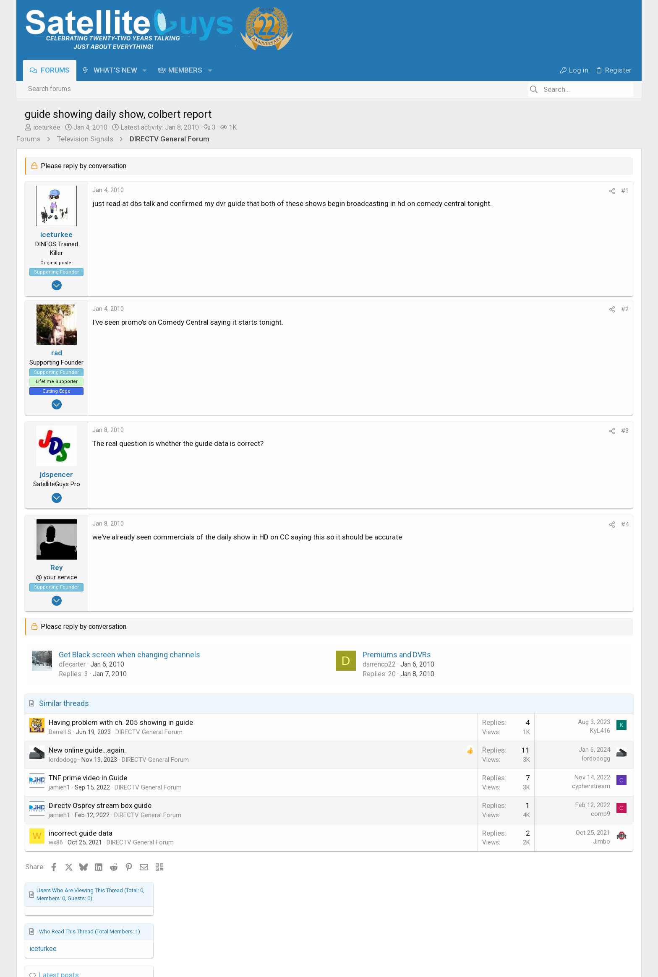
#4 (488, 524)
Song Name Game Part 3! (563, 404)
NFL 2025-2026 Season (560, 267)
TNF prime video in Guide (88, 778)
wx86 (56, 842)
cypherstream (455, 786)
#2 (488, 309)
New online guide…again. (87, 750)
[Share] (476, 191)
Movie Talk (539, 478)
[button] (146, 70)
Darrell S (60, 732)
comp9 (464, 814)
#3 (488, 431)
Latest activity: (159, 127)
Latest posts (539, 249)
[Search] (580, 89)
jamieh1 (59, 787)
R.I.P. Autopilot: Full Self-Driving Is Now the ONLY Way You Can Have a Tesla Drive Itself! (576, 322)
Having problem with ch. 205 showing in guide (121, 722)
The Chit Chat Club (550, 433)
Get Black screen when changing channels (129, 654)
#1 (488, 191)
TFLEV (533, 351)
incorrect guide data (80, 833)
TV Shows (538, 387)
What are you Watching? (561, 368)
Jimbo (465, 841)
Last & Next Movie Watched (566, 449)
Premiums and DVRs (329, 654)
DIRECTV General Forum (149, 732)
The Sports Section (551, 296)
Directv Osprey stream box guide (100, 805)
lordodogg (63, 759)
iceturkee (46, 127)
